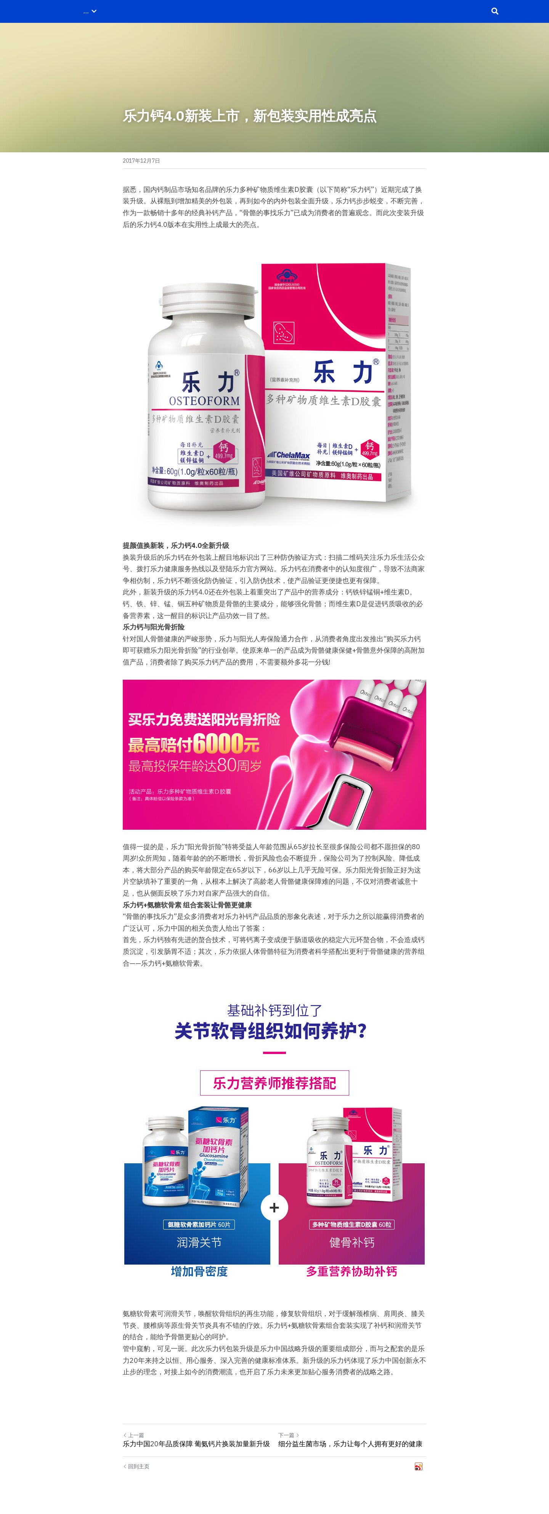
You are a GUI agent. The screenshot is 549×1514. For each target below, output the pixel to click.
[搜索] (495, 11)
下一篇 (289, 1435)
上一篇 (133, 1435)
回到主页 (136, 1466)
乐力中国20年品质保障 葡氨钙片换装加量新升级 (196, 1444)
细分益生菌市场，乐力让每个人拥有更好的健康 (350, 1444)
